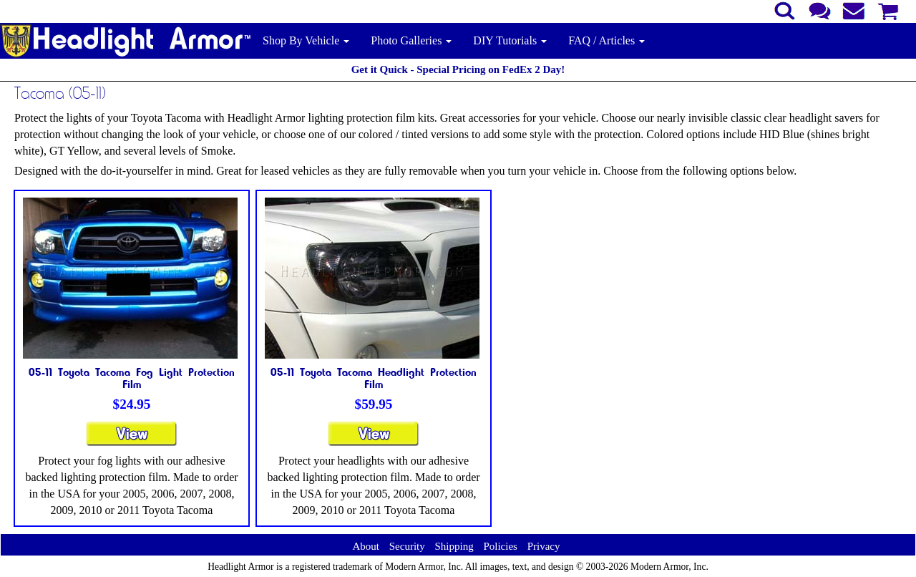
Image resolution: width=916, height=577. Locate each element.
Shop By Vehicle (306, 40)
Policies (500, 546)
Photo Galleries (411, 40)
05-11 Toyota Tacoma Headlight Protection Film (374, 378)
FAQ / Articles (606, 40)
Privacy (543, 546)
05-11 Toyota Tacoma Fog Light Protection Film (132, 378)
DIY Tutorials (510, 40)
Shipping (453, 546)
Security (407, 546)
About (365, 546)
